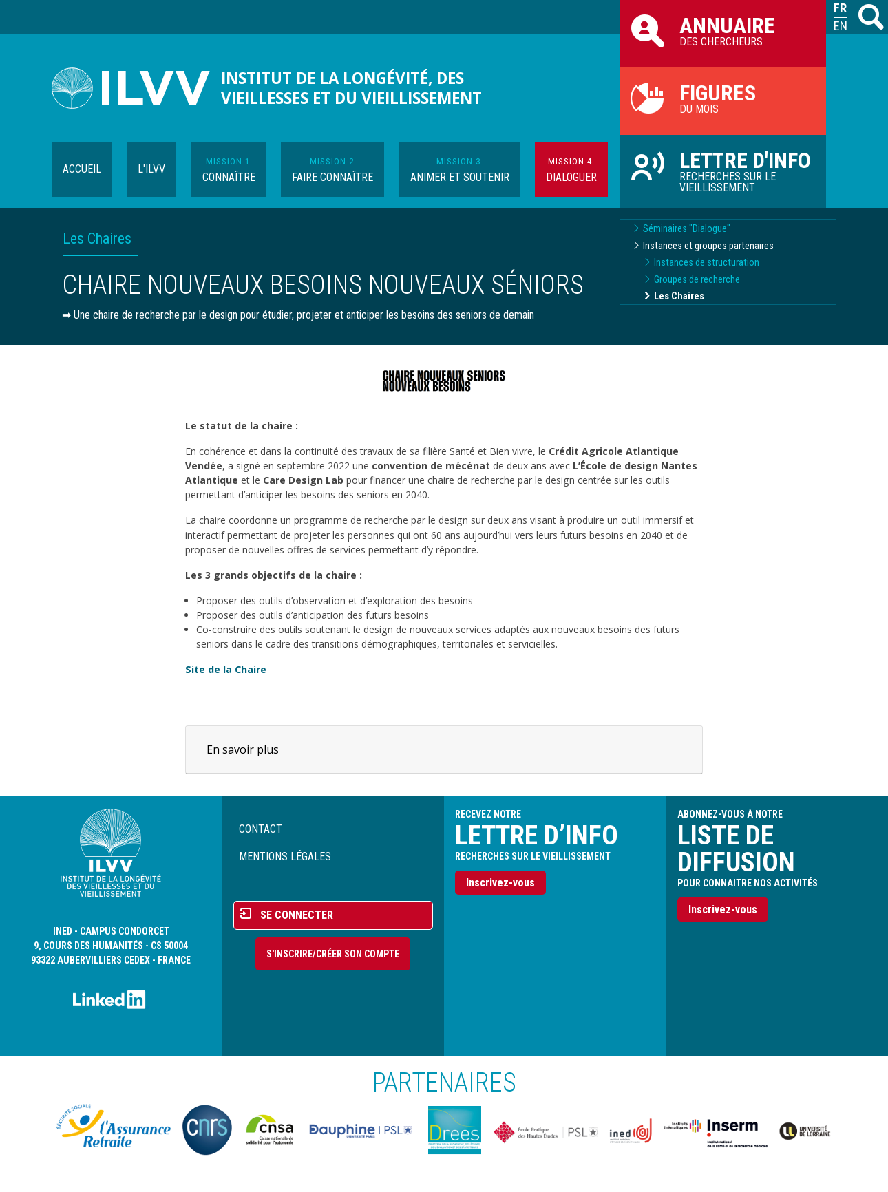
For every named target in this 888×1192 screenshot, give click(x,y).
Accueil (82, 168)
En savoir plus (243, 749)
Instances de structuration (706, 262)
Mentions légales (285, 856)
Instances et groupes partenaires (708, 246)
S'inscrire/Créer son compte (332, 953)
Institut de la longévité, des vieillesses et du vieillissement (351, 88)
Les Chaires (679, 296)
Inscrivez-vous (500, 882)
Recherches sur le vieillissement (723, 170)
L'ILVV (151, 168)
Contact (260, 829)
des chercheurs (723, 30)
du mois (723, 98)
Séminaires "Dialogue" (686, 229)
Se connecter (296, 915)
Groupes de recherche (697, 280)
